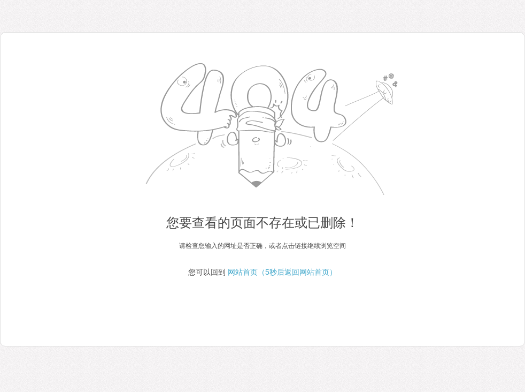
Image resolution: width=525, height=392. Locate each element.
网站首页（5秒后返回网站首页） (282, 272)
